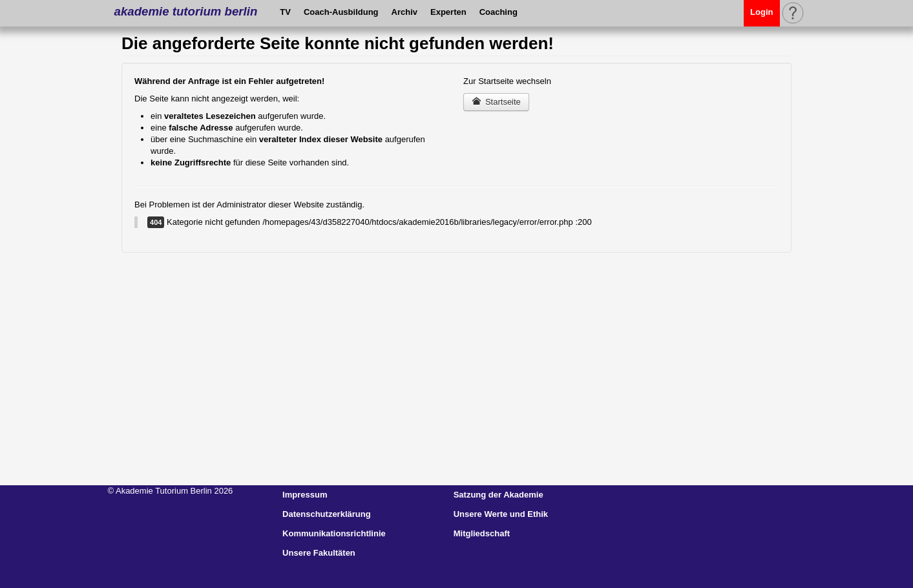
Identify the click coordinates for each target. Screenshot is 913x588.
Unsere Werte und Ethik (501, 514)
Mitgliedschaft (482, 533)
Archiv (404, 12)
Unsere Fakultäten (318, 553)
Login (761, 12)
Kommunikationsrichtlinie (334, 533)
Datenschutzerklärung (326, 514)
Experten (448, 12)
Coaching (498, 12)
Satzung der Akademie (498, 494)
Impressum (304, 494)
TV (285, 12)
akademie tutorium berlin (186, 11)
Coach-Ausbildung (341, 12)
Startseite (496, 102)
